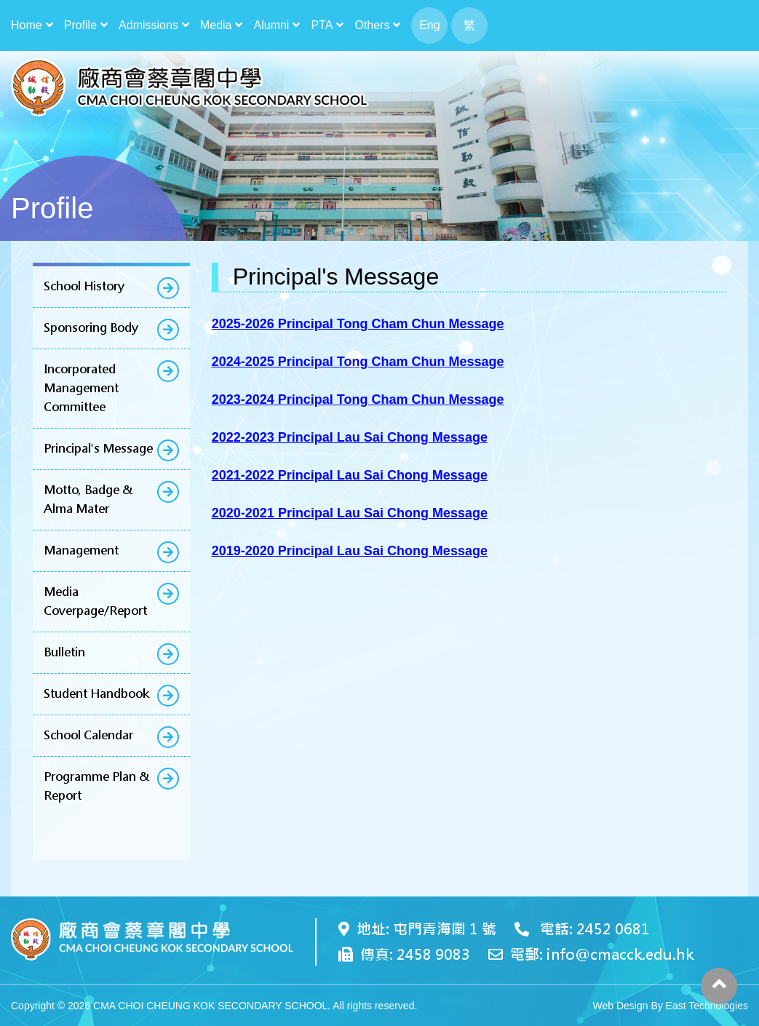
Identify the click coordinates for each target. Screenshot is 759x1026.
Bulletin (64, 652)
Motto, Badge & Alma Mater (88, 499)
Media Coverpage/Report (95, 601)
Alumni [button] (272, 25)
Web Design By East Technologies (670, 1005)
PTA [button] (322, 25)
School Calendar (88, 735)
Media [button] (216, 25)
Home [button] (26, 25)
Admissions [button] (148, 25)
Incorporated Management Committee (81, 388)
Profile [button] (80, 25)
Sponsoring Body (91, 327)
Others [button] (371, 25)
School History (84, 286)
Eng (429, 25)
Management (81, 550)
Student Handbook (96, 693)
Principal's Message (98, 448)
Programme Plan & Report (96, 786)
